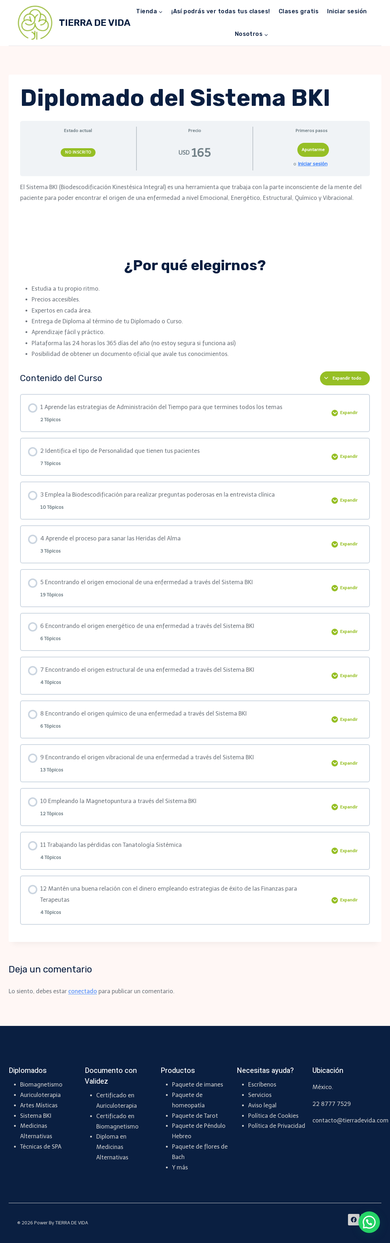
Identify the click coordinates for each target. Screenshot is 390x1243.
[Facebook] (353, 1219)
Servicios (259, 1095)
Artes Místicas (38, 1105)
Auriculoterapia (40, 1095)
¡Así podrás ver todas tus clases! (220, 11)
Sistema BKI (35, 1115)
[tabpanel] (195, 271)
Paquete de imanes (197, 1084)
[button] (369, 1222)
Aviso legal (262, 1105)
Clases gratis (299, 11)
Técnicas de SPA (40, 1146)
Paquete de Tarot (195, 1115)
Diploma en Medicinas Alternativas (112, 1147)
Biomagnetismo (41, 1084)
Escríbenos (262, 1084)
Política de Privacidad (276, 1125)
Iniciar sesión (347, 11)
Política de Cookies (273, 1115)
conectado (82, 991)
